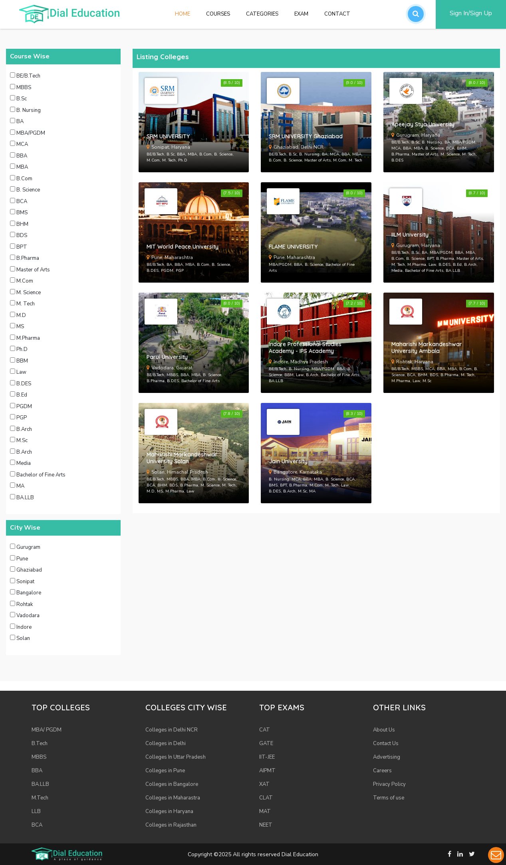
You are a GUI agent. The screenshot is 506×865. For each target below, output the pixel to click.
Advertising (386, 757)
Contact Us (386, 743)
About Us (384, 729)
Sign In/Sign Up (471, 13)
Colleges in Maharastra (172, 797)
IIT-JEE (267, 757)
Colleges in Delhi (165, 743)
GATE (266, 743)
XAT (264, 784)
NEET (265, 825)
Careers (382, 770)
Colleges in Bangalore (171, 784)
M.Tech (40, 797)
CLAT (266, 797)
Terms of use (388, 797)
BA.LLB (40, 784)
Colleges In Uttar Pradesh (175, 757)
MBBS (39, 757)
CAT (264, 729)
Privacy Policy (389, 784)
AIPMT (267, 770)
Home (186, 14)
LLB (36, 811)
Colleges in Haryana (169, 811)
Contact (337, 14)
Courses (218, 14)
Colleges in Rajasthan (170, 825)
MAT (265, 811)
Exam (301, 14)
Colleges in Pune (165, 770)
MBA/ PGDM (47, 729)
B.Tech (40, 743)
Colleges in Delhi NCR (171, 729)
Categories (262, 14)
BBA (37, 770)
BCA (37, 825)
